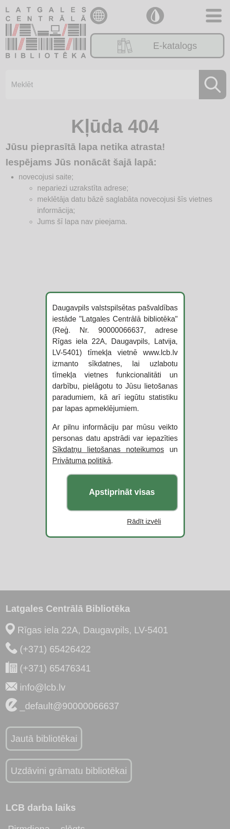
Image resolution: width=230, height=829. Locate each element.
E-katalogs (157, 45)
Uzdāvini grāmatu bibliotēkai (69, 771)
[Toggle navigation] (213, 15)
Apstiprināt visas (122, 492)
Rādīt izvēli (144, 521)
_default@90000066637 (69, 706)
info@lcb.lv (43, 687)
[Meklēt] (113, 84)
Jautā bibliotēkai (44, 738)
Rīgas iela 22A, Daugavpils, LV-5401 (93, 630)
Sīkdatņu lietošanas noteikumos (108, 449)
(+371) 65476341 (55, 668)
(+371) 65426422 (55, 649)
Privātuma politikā (82, 461)
